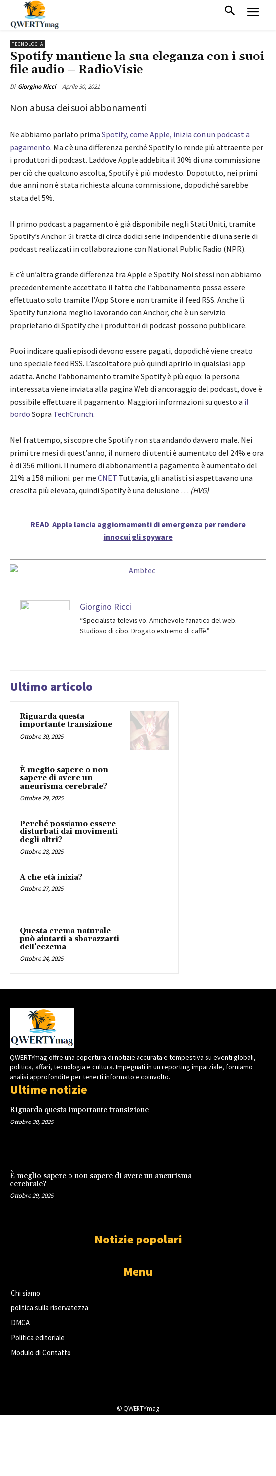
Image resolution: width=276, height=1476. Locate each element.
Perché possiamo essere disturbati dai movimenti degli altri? (69, 832)
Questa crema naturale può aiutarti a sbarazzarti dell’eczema (69, 939)
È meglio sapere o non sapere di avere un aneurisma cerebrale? (64, 778)
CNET (107, 478)
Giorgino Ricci (37, 86)
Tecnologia (27, 44)
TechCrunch (73, 414)
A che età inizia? (51, 877)
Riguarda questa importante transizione (66, 721)
